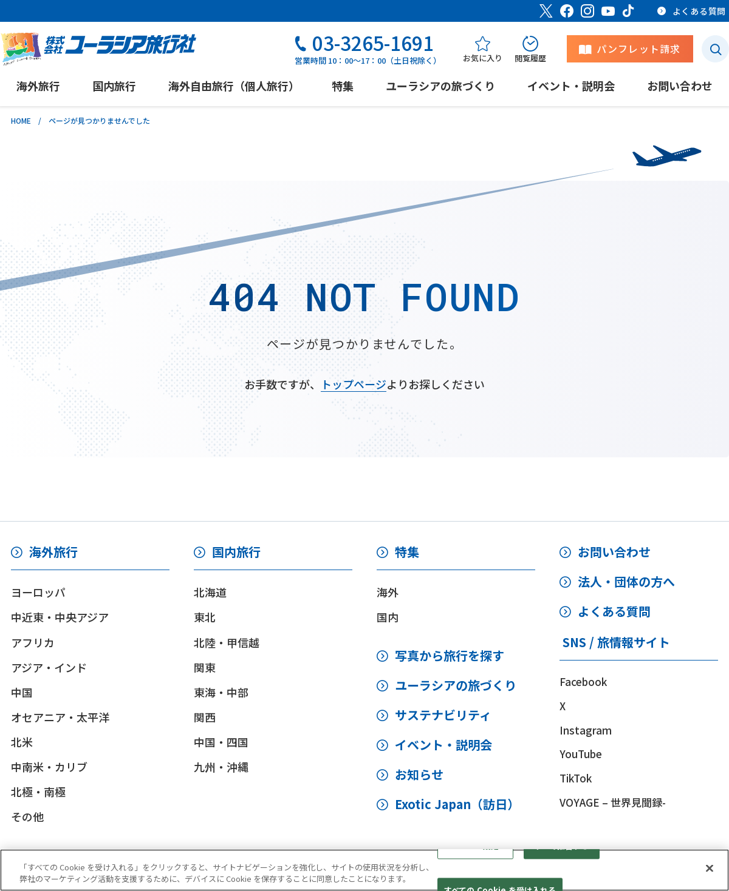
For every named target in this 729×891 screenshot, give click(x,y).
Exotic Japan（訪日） (457, 804)
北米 (22, 742)
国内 (388, 617)
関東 (205, 667)
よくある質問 (614, 611)
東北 (205, 617)
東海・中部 (221, 692)
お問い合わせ (614, 551)
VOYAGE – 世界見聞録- (613, 802)
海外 (388, 592)
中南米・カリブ (49, 767)
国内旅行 (236, 551)
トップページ (353, 384)
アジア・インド (49, 667)
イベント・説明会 (443, 744)
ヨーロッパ (38, 592)
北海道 (210, 592)
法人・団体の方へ (626, 581)
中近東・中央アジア (60, 617)
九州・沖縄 (221, 767)
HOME (21, 120)
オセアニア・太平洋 (60, 717)
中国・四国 (221, 742)
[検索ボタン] (715, 48)
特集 (407, 551)
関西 (205, 717)
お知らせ (419, 774)
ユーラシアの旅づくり (455, 685)
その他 (27, 816)
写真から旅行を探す (449, 655)
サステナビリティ (443, 715)
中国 (22, 692)
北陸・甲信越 (226, 642)
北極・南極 (38, 791)
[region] (364, 870)
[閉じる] (709, 868)
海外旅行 (53, 551)
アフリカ (33, 642)
